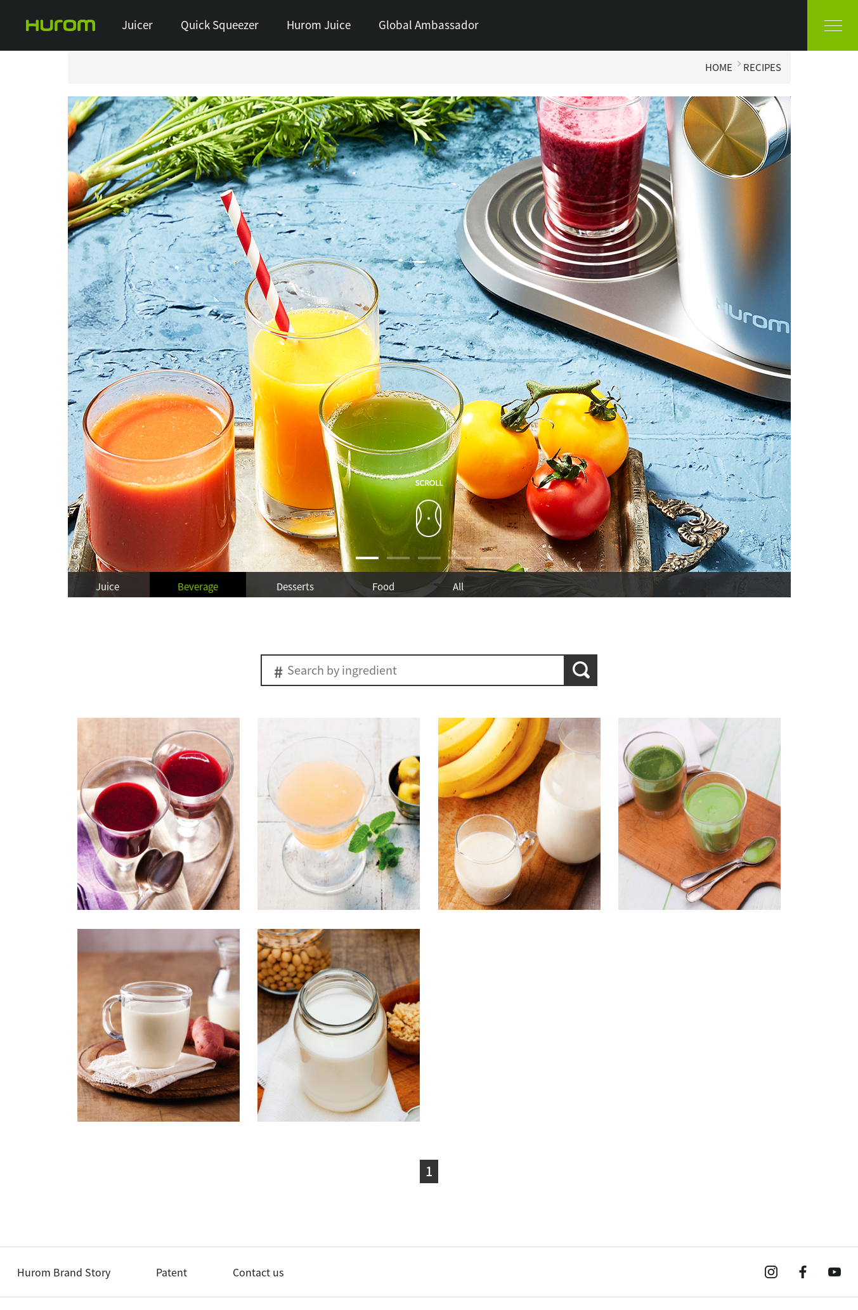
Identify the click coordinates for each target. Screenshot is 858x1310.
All (458, 586)
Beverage (198, 586)
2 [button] (398, 566)
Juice (107, 586)
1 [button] (367, 566)
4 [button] (460, 566)
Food (383, 586)
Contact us (258, 1272)
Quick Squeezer (220, 24)
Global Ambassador (429, 24)
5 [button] (491, 566)
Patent (171, 1272)
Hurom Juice (319, 24)
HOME (718, 67)
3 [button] (429, 566)
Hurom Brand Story (63, 1272)
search (580, 670)
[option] (429, 346)
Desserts (295, 586)
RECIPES (762, 67)
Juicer (137, 24)
